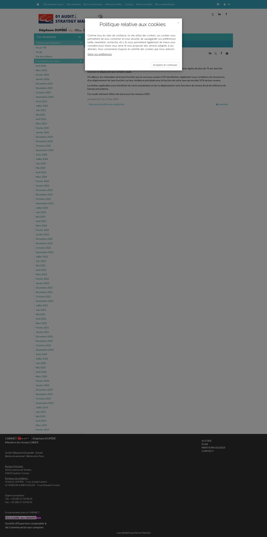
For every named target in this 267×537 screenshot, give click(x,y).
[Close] (178, 23)
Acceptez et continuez (165, 65)
